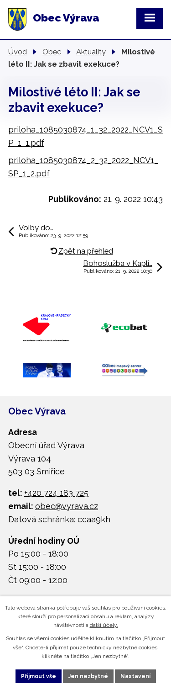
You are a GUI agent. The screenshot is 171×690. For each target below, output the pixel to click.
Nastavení (135, 676)
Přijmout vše (38, 676)
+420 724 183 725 (56, 493)
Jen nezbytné (88, 676)
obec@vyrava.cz (66, 506)
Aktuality (91, 51)
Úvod (17, 51)
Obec (51, 51)
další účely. (104, 625)
